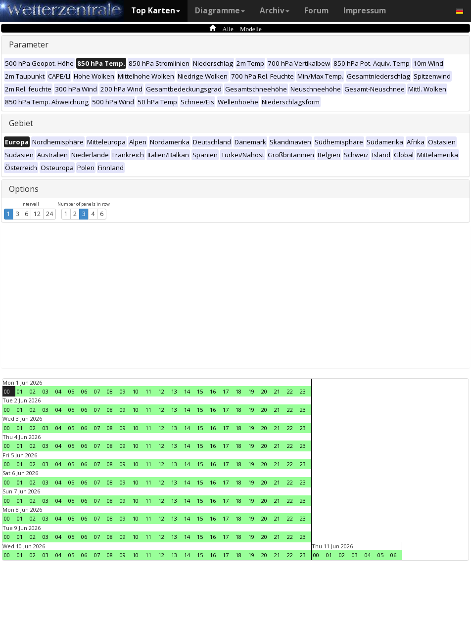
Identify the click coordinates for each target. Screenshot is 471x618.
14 (187, 391)
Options (24, 188)
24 (49, 214)
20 (264, 391)
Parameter (28, 44)
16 (213, 391)
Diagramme (220, 10)
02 (33, 391)
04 (58, 391)
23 (303, 391)
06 (84, 391)
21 (277, 391)
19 (251, 391)
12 (37, 214)
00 (7, 391)
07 (97, 391)
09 (123, 391)
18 (238, 391)
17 (226, 391)
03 (45, 391)
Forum (316, 10)
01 (20, 391)
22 (290, 391)
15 (200, 391)
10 (136, 391)
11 (148, 391)
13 (174, 391)
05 (71, 391)
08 (110, 391)
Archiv (274, 10)
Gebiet (21, 123)
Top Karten (155, 10)
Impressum (364, 10)
